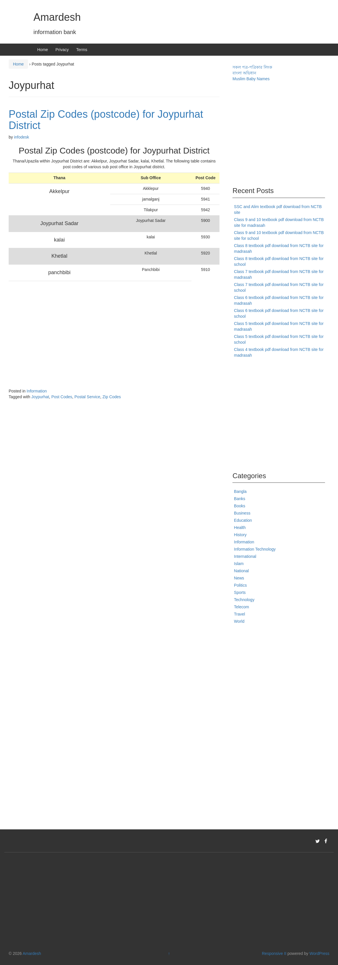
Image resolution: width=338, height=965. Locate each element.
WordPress (319, 953)
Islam (238, 563)
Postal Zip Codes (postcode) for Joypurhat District (106, 120)
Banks (239, 498)
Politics (240, 585)
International (245, 556)
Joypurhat (40, 396)
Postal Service (87, 396)
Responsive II (274, 953)
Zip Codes (111, 396)
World (239, 621)
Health (239, 527)
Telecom (241, 607)
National (241, 570)
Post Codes (61, 396)
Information (37, 391)
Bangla (240, 491)
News (239, 578)
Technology (244, 599)
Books (239, 506)
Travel (239, 614)
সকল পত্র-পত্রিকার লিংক (252, 67)
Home (42, 49)
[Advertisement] (100, 329)
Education (243, 520)
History (240, 534)
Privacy (62, 49)
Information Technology (255, 549)
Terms (81, 49)
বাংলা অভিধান (244, 73)
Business (242, 513)
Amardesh (57, 17)
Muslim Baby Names (250, 78)
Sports (239, 592)
